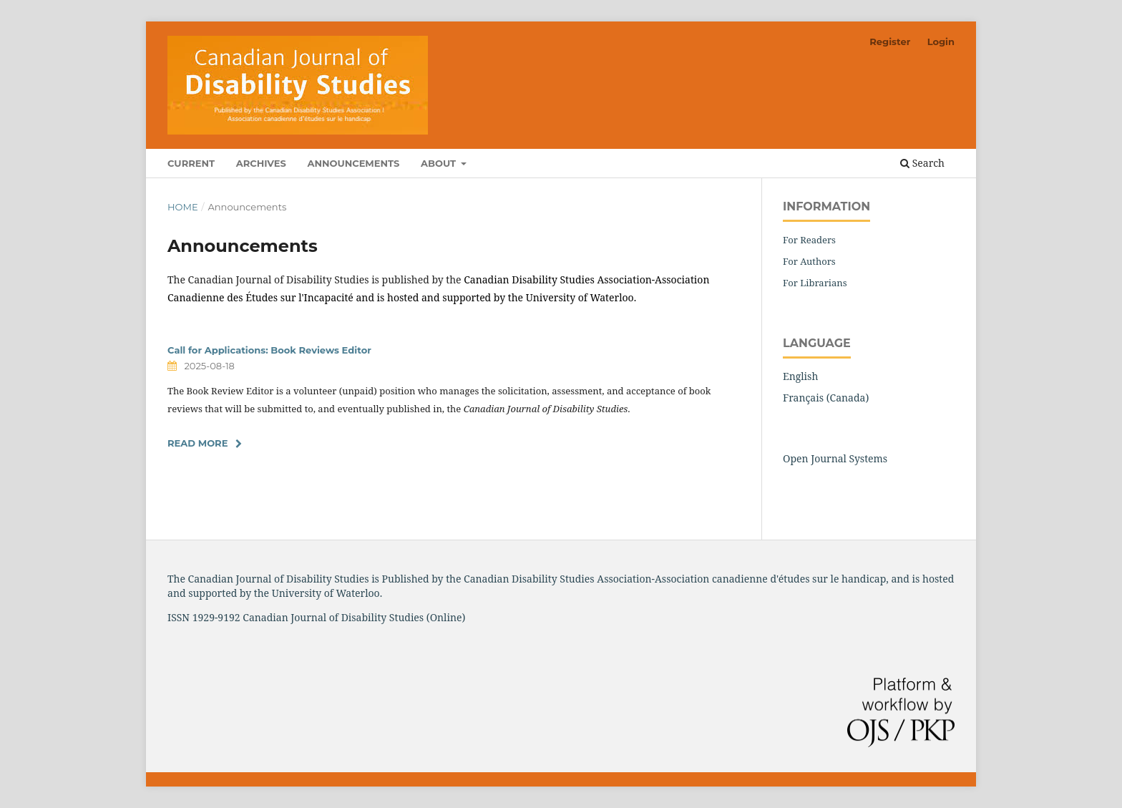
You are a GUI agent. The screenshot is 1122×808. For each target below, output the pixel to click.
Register (889, 41)
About (440, 163)
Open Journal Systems (835, 458)
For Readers (809, 239)
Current (191, 163)
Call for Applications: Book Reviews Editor (269, 350)
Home (182, 207)
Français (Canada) (826, 397)
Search (922, 163)
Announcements (353, 163)
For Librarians (815, 282)
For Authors (809, 261)
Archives (261, 163)
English (800, 376)
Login (941, 41)
